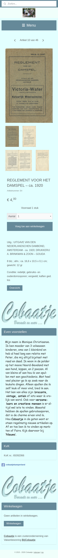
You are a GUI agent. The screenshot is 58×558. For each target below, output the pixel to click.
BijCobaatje (28, 540)
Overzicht (14, 288)
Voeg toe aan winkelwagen (29, 226)
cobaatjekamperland (13, 465)
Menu (29, 25)
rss (42, 552)
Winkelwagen (13, 523)
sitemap (37, 552)
